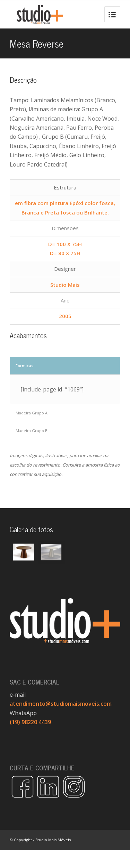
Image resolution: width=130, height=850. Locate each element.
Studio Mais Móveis (53, 839)
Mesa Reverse (36, 43)
